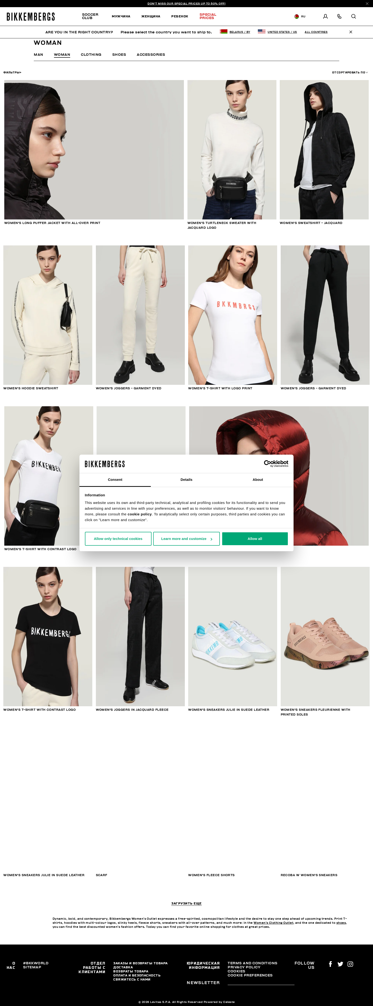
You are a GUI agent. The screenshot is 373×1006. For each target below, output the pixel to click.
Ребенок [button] (179, 16)
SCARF (101, 875)
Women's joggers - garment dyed (129, 388)
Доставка (123, 967)
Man (38, 54)
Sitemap (32, 967)
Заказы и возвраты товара (140, 963)
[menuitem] (94, 16)
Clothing (91, 54)
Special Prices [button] (208, 16)
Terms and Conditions (252, 963)
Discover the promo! (253, 17)
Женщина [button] (150, 16)
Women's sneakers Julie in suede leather (228, 709)
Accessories (151, 54)
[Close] (367, 3)
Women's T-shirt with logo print (220, 388)
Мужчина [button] (121, 16)
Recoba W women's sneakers (309, 875)
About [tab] (258, 480)
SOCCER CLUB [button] (90, 16)
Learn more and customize (186, 539)
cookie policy (140, 514)
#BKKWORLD (35, 963)
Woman (62, 54)
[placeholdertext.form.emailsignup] (261, 983)
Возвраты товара (130, 971)
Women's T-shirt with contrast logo (40, 549)
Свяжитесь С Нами (132, 979)
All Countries (316, 32)
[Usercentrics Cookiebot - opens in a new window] (267, 463)
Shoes (119, 54)
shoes (341, 922)
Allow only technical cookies (118, 539)
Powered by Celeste (219, 1002)
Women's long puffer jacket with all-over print (52, 223)
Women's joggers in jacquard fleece (132, 709)
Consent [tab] (115, 480)
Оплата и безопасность (137, 975)
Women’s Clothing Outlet (273, 922)
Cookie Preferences (250, 975)
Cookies (236, 971)
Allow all (255, 539)
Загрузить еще (186, 903)
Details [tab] (186, 480)
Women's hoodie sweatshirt (30, 388)
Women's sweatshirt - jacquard (311, 223)
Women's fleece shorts (211, 875)
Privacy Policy (244, 967)
